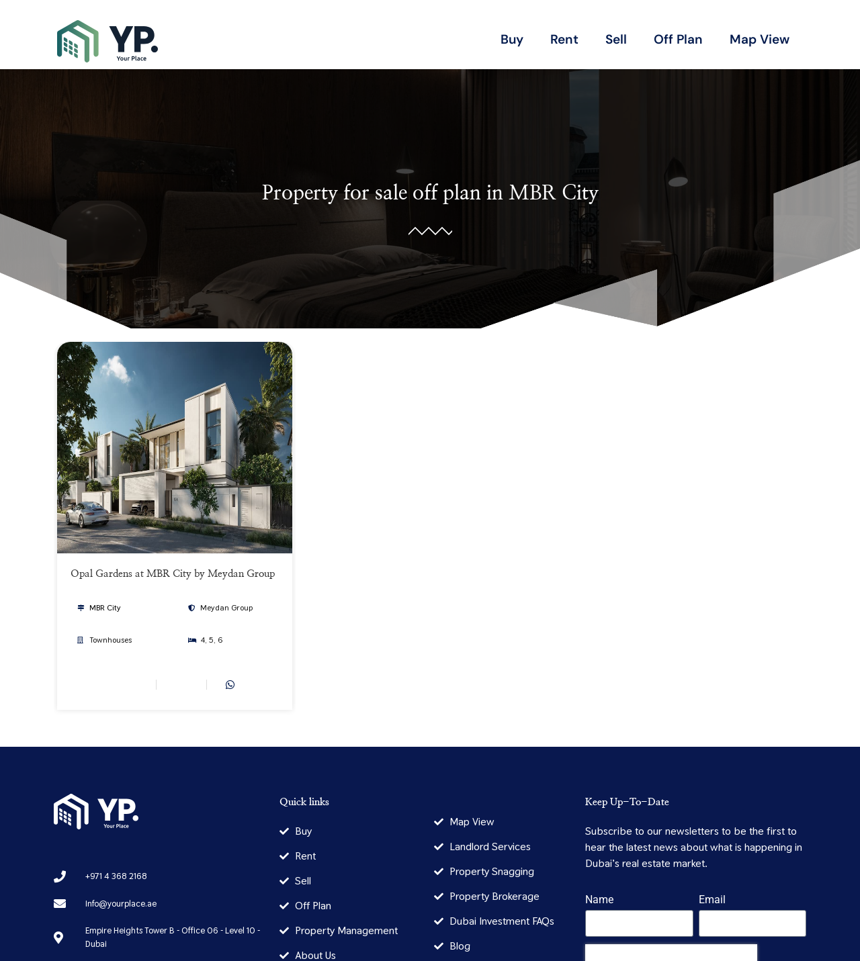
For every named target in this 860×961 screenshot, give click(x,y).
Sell (616, 39)
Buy (512, 39)
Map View (759, 39)
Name (599, 900)
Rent (564, 39)
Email (712, 900)
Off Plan (678, 39)
